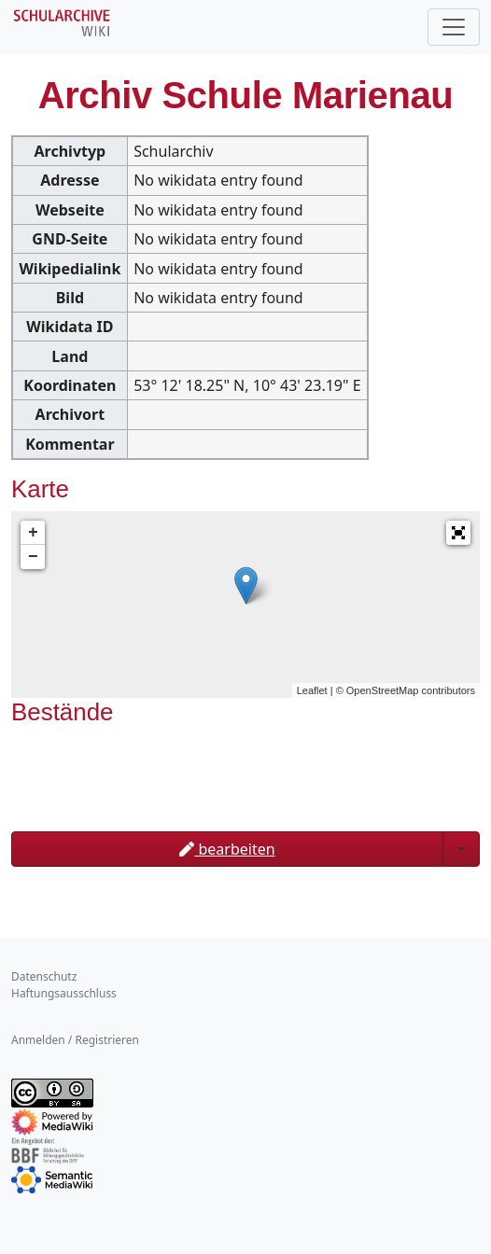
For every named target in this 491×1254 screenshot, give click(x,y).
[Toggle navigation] (454, 27)
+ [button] (33, 533)
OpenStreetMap (382, 690)
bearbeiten (226, 849)
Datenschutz (44, 976)
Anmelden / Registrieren (75, 1040)
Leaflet (312, 690)
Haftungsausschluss (64, 993)
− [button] (33, 557)
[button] (458, 533)
